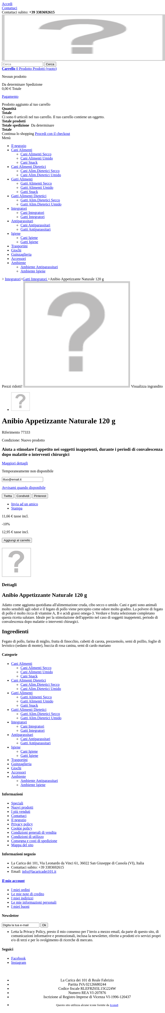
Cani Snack (29, 162)
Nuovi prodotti (22, 807)
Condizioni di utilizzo (27, 837)
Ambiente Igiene (33, 271)
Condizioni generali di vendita (33, 832)
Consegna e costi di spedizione (34, 841)
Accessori (18, 259)
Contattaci (9, 8)
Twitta (8, 496)
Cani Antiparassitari (35, 225)
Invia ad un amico (24, 504)
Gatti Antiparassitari (36, 229)
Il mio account (13, 881)
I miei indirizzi (22, 898)
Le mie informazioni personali (33, 902)
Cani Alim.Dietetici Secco (40, 171)
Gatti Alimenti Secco (36, 183)
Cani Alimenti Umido (37, 158)
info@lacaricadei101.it (39, 871)
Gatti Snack (29, 192)
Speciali (17, 803)
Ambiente (18, 263)
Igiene (16, 233)
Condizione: (11, 440)
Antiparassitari (22, 221)
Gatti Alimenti (22, 179)
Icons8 (114, 1005)
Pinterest (40, 496)
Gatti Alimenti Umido (37, 188)
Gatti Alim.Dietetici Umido (41, 204)
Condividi (23, 496)
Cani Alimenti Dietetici (28, 167)
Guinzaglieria (21, 254)
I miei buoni (20, 906)
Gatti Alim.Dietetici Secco (40, 200)
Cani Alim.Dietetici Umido (41, 175)
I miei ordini (20, 890)
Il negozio (18, 146)
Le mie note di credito (27, 894)
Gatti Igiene (29, 242)
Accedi (7, 4)
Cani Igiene (29, 238)
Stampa (16, 508)
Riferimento (11, 432)
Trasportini (19, 246)
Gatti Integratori (33, 217)
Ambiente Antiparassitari (39, 267)
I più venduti (20, 812)
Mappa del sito (22, 845)
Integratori (19, 208)
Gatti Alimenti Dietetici (28, 196)
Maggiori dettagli (15, 463)
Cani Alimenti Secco (36, 154)
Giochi (16, 250)
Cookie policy (21, 828)
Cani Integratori (32, 213)
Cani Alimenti (21, 150)
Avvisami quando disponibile (23, 488)
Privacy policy (22, 824)
